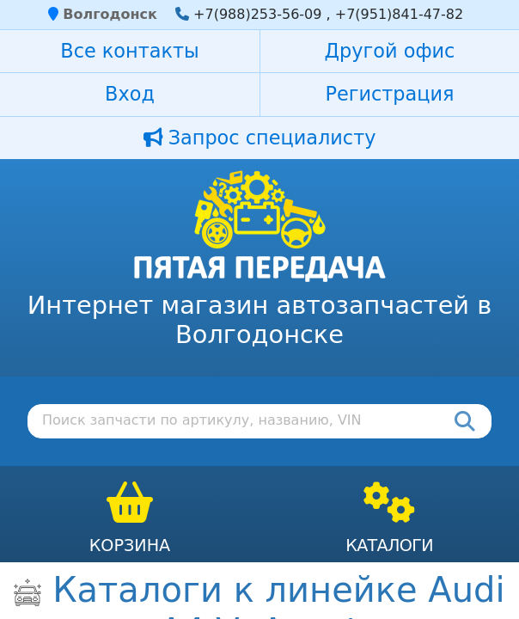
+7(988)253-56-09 (257, 14)
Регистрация (389, 94)
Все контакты (129, 51)
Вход (130, 94)
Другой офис (390, 51)
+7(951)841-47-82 (399, 14)
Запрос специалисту (259, 137)
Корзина (130, 545)
